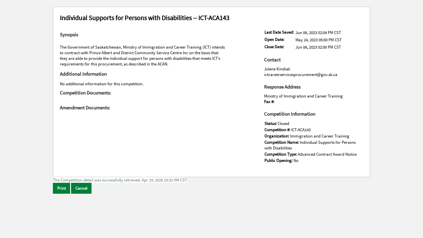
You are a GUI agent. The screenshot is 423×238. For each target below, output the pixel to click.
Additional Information (83, 74)
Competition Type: (281, 154)
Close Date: (274, 47)
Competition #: (277, 130)
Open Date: (274, 39)
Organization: (277, 136)
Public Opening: (278, 160)
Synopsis (69, 35)
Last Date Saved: (279, 32)
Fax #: (269, 101)
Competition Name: (282, 142)
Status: (271, 123)
